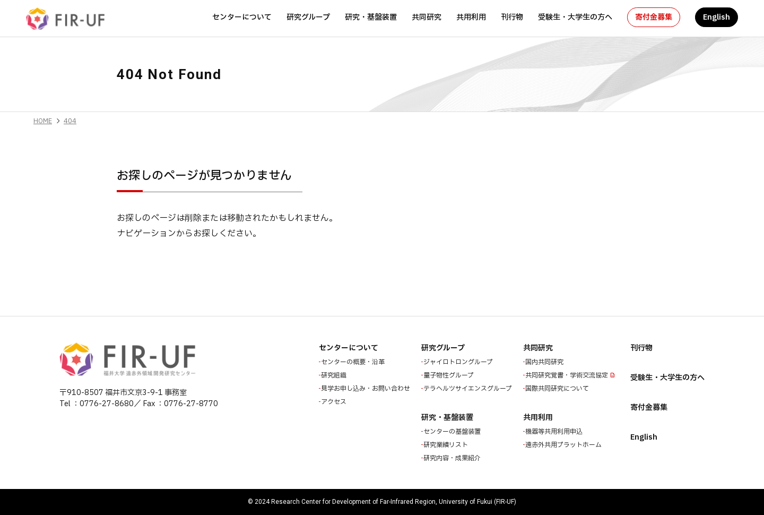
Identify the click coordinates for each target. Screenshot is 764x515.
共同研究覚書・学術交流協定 (567, 375)
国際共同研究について (558, 388)
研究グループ (308, 17)
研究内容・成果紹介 (453, 458)
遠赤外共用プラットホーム (564, 445)
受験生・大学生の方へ (575, 17)
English (716, 17)
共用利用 (471, 17)
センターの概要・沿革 (354, 362)
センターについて (242, 17)
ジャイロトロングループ (459, 362)
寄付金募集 (653, 17)
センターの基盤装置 (453, 431)
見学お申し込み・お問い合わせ (366, 388)
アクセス (334, 402)
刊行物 (512, 17)
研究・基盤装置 (371, 17)
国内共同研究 (545, 362)
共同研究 (426, 17)
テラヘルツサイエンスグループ (469, 388)
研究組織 (334, 375)
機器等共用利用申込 (555, 431)
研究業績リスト (447, 445)
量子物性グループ (450, 375)
